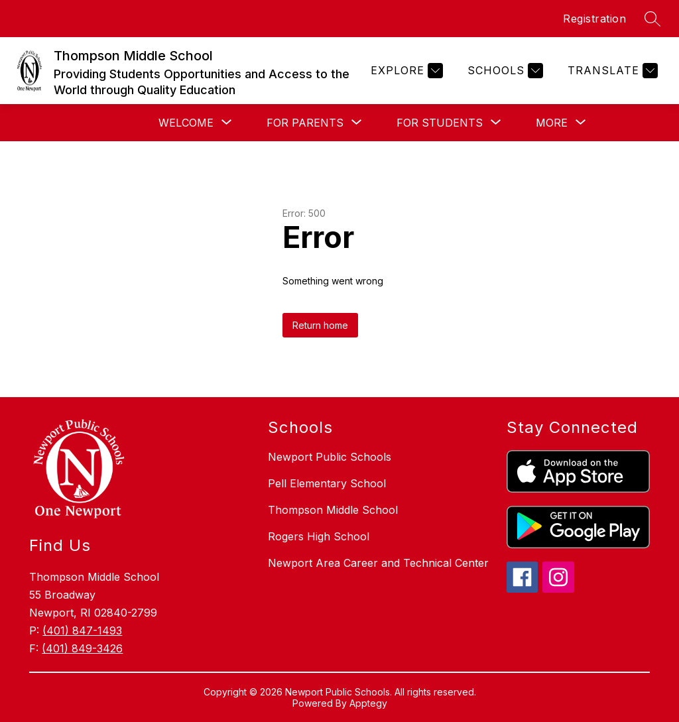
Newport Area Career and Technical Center (378, 563)
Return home (320, 325)
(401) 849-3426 (82, 648)
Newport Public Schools (329, 456)
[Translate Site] (611, 70)
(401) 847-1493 (82, 630)
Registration (594, 18)
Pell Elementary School (327, 483)
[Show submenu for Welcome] (186, 123)
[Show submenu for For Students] (440, 123)
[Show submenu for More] (552, 123)
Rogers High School (318, 536)
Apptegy (368, 703)
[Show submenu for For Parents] (305, 123)
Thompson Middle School (333, 509)
